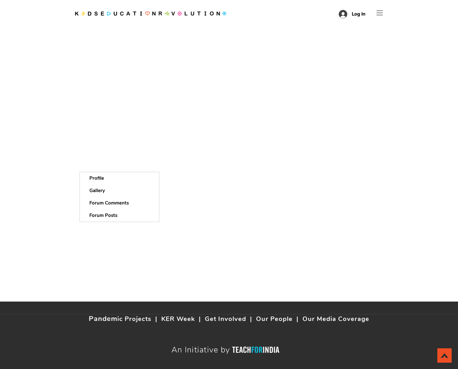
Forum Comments (109, 203)
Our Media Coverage (335, 319)
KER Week (178, 319)
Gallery (97, 190)
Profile (96, 178)
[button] (380, 13)
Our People (274, 319)
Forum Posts (103, 215)
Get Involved (225, 319)
